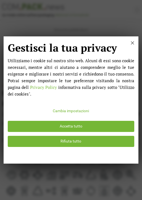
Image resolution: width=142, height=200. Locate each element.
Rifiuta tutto (71, 141)
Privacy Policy (43, 87)
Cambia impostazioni (71, 111)
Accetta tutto (71, 126)
